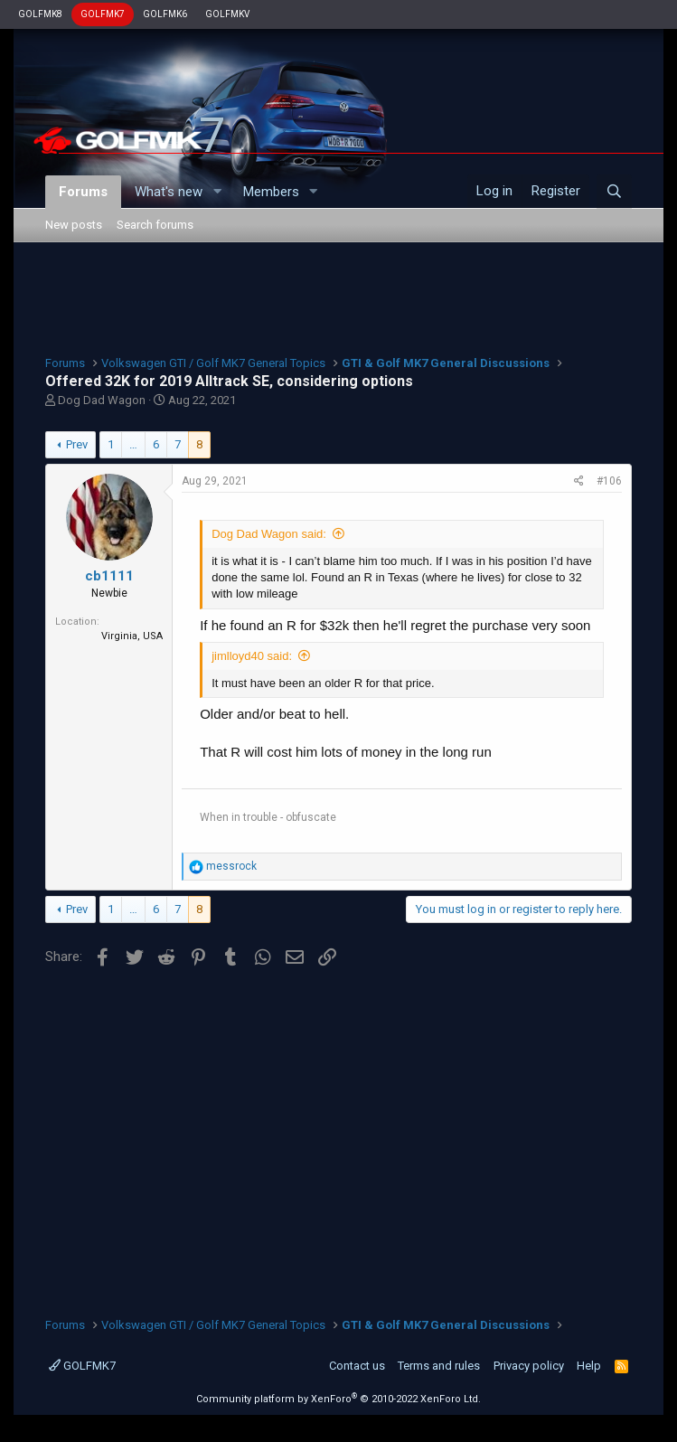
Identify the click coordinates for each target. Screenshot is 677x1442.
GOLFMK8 (40, 14)
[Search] (614, 191)
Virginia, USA (132, 636)
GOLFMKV (227, 14)
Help (589, 1365)
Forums (83, 192)
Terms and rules (439, 1365)
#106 (609, 481)
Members (271, 192)
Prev (77, 444)
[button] (217, 192)
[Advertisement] (338, 296)
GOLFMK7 (102, 14)
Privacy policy (529, 1365)
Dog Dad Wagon (102, 400)
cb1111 (109, 576)
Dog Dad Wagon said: (269, 534)
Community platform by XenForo (338, 1399)
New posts (73, 224)
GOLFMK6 (165, 14)
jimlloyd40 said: (252, 656)
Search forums (155, 224)
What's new (168, 192)
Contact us (357, 1365)
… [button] (133, 444)
